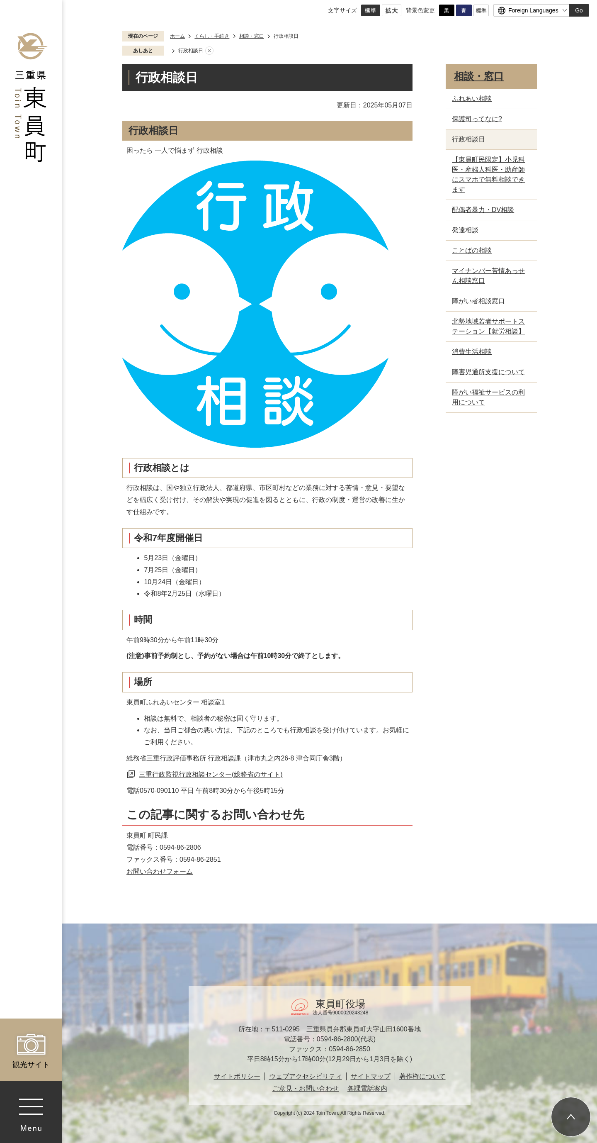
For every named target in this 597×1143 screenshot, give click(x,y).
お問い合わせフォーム (159, 871)
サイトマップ (371, 1076)
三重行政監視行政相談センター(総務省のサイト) (211, 774)
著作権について (422, 1076)
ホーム (177, 36)
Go (579, 10)
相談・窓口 (251, 36)
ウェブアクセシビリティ (305, 1076)
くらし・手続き (211, 36)
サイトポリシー (237, 1076)
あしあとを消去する (209, 51)
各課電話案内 (367, 1088)
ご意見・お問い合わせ (305, 1088)
